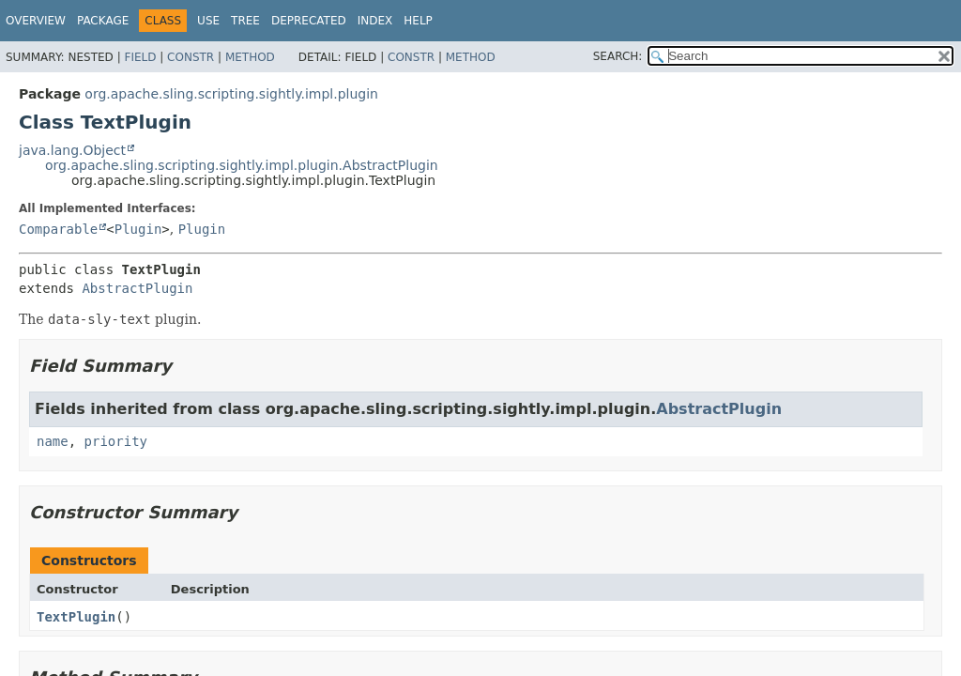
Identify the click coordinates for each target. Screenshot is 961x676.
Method (250, 57)
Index (375, 20)
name (53, 441)
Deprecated (308, 20)
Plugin (138, 229)
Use (208, 20)
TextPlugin (76, 616)
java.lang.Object (72, 150)
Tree (245, 20)
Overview (36, 20)
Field (140, 57)
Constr (190, 57)
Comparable (58, 229)
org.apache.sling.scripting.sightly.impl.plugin (231, 93)
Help (418, 20)
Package (103, 20)
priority (115, 441)
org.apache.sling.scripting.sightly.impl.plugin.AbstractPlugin (241, 165)
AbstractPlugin (137, 288)
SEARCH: (618, 56)
